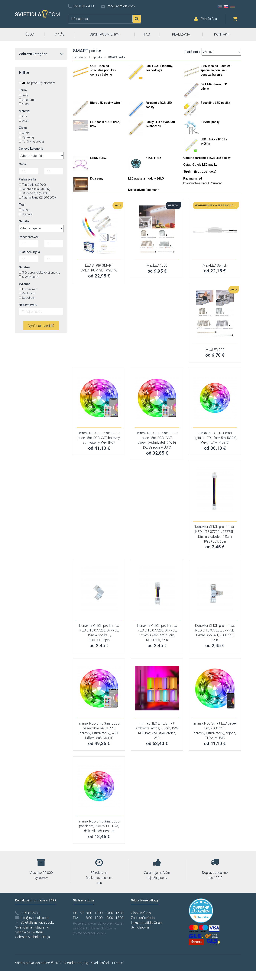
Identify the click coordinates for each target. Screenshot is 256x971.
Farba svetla (27, 179)
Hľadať (136, 19)
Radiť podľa (192, 52)
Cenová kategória (31, 148)
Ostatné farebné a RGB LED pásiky (207, 158)
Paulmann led (192, 178)
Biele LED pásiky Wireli (105, 103)
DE (232, 6)
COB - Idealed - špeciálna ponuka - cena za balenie (103, 70)
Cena (22, 164)
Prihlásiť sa (209, 19)
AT (239, 6)
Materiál (24, 111)
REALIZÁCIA (181, 34)
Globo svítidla (141, 913)
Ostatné (24, 267)
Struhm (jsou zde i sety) (199, 171)
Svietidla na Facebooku (37, 922)
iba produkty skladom (37, 83)
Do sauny (96, 178)
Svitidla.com (140, 927)
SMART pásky (210, 122)
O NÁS (59, 34)
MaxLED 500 (215, 350)
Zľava (23, 128)
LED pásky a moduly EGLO (146, 178)
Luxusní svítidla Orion (146, 923)
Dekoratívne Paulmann (143, 190)
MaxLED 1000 (157, 265)
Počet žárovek (28, 237)
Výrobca (24, 284)
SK (226, 6)
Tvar (22, 204)
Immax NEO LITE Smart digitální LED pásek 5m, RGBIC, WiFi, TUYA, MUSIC (215, 437)
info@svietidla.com (121, 6)
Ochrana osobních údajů (32, 937)
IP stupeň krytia (29, 252)
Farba (23, 90)
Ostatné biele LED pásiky (200, 164)
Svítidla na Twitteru (29, 932)
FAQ (147, 34)
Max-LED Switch (215, 265)
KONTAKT (221, 34)
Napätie (24, 221)
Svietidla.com (72, 963)
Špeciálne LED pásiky (215, 103)
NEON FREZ (153, 158)
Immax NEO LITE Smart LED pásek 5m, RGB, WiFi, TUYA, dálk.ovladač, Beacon (99, 826)
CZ (219, 6)
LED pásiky (95, 57)
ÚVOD (29, 34)
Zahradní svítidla (143, 918)
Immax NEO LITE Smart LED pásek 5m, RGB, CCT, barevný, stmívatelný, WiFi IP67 (99, 437)
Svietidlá (78, 57)
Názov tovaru (28, 305)
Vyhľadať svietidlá (41, 326)
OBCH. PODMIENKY (104, 34)
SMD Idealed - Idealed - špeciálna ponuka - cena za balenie (216, 70)
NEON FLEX (98, 158)
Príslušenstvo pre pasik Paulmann (202, 182)
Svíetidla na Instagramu (32, 927)
